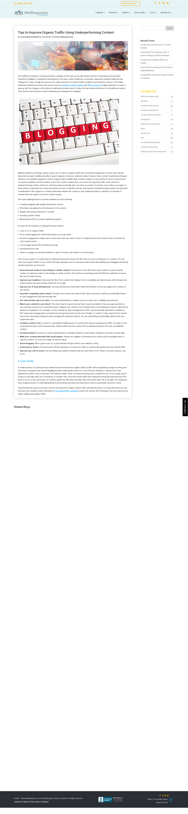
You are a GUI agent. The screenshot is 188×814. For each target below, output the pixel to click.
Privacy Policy (35, 802)
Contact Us (18, 802)
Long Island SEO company (66, 391)
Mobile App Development (150, 124)
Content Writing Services (63, 37)
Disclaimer (45, 802)
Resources (165, 13)
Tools (152, 13)
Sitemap (26, 802)
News (143, 129)
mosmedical (25, 37)
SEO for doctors (94, 85)
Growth (125, 13)
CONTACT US (185, 407)
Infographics (145, 119)
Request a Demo (129, 3)
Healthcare (139, 13)
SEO (142, 138)
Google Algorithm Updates (151, 115)
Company (99, 13)
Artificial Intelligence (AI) (150, 96)
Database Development (149, 110)
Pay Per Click (145, 133)
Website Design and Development (153, 152)
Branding (144, 101)
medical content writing (72, 85)
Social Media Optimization (150, 142)
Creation (113, 13)
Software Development (149, 147)
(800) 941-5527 (25, 3)
